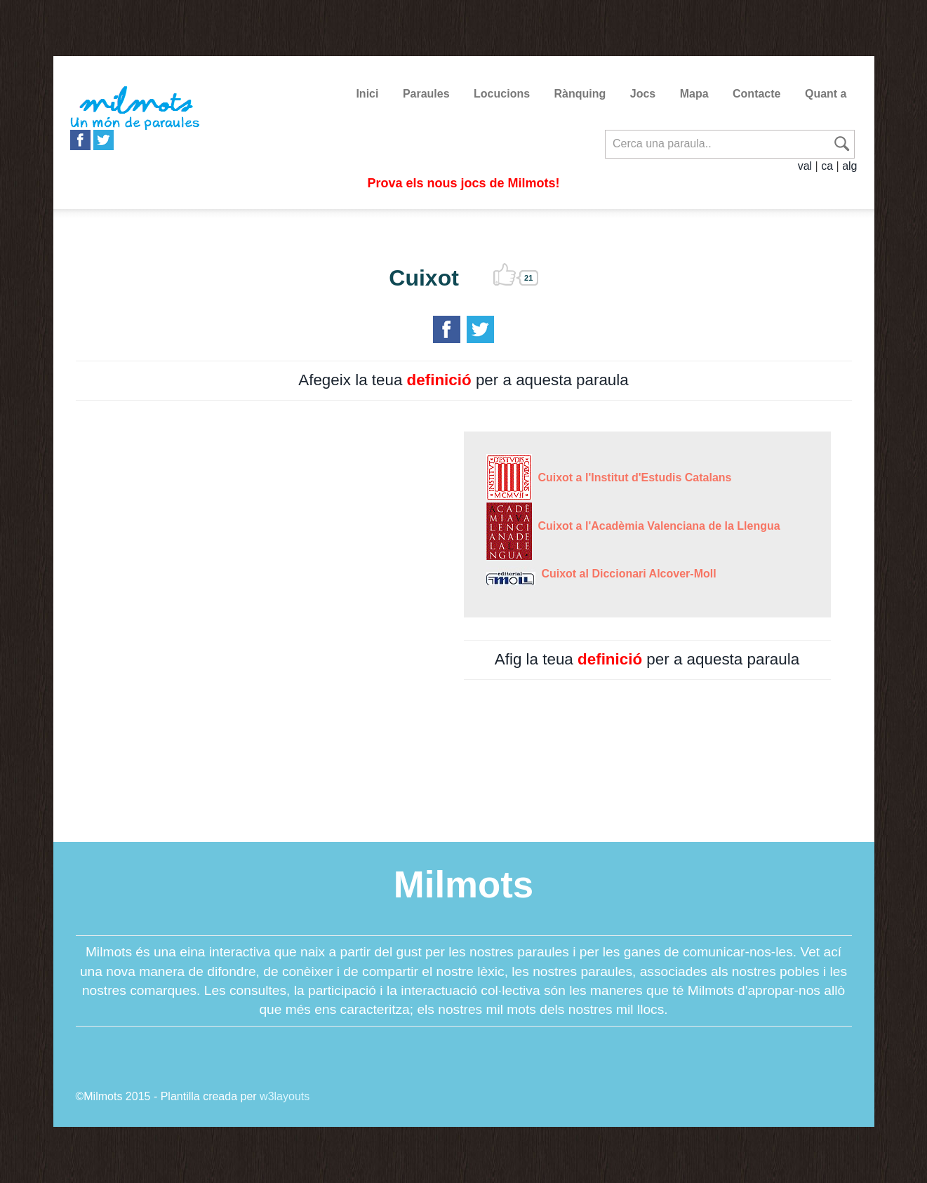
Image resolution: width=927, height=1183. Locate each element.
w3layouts (284, 1096)
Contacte (756, 94)
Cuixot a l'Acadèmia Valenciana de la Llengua (656, 526)
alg (849, 166)
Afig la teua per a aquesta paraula (647, 659)
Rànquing (580, 94)
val (805, 166)
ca (827, 166)
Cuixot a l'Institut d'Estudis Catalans (632, 477)
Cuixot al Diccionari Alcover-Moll (625, 574)
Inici (367, 94)
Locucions (502, 94)
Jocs (642, 94)
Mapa (694, 94)
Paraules (426, 94)
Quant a (826, 94)
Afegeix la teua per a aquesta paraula (463, 380)
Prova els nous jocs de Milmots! (463, 183)
